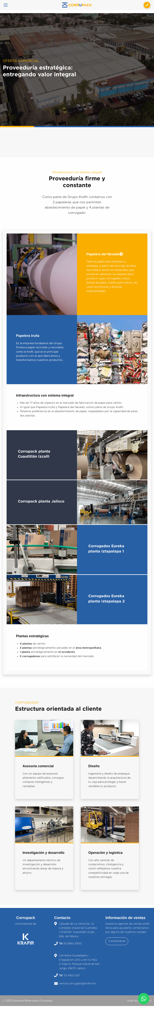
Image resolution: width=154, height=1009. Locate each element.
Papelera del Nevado (104, 254)
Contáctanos (116, 941)
